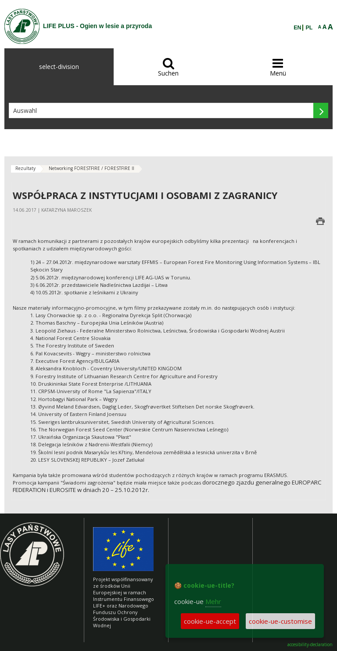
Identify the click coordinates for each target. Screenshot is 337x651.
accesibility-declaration (310, 644)
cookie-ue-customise (280, 621)
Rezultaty (25, 168)
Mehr (213, 601)
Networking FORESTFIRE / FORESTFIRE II (91, 168)
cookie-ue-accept (210, 621)
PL (309, 28)
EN (297, 28)
